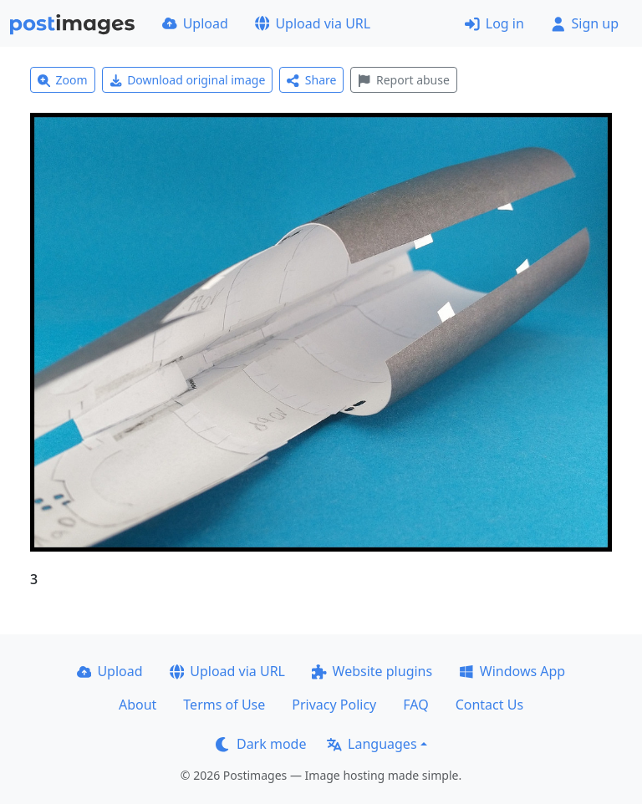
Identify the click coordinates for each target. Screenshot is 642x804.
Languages (371, 744)
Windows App (512, 671)
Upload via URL (312, 23)
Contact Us (489, 704)
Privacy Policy (334, 704)
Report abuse (403, 80)
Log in (494, 23)
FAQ (415, 704)
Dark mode (261, 744)
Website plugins (372, 671)
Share (311, 80)
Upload (195, 23)
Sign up (585, 23)
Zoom (63, 80)
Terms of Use (224, 704)
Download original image (188, 80)
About (137, 704)
